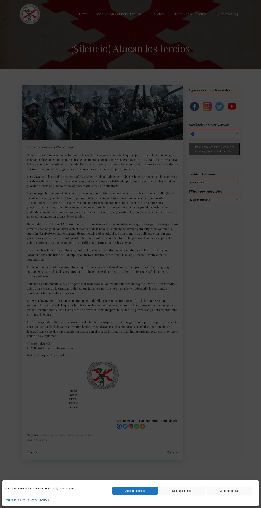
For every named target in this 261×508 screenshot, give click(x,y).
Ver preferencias (229, 490)
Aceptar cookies (135, 490)
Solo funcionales (182, 490)
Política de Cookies (15, 499)
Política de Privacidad (38, 499)
